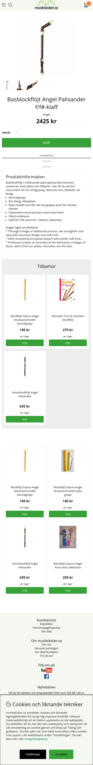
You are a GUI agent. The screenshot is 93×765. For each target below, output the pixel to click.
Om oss (47, 644)
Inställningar (33, 754)
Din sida (46, 631)
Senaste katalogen (46, 648)
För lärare (46, 656)
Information (46, 155)
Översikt (46, 161)
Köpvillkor (46, 624)
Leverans (47, 166)
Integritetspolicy (35, 739)
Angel (46, 114)
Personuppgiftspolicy (46, 627)
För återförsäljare (46, 652)
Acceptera (61, 754)
